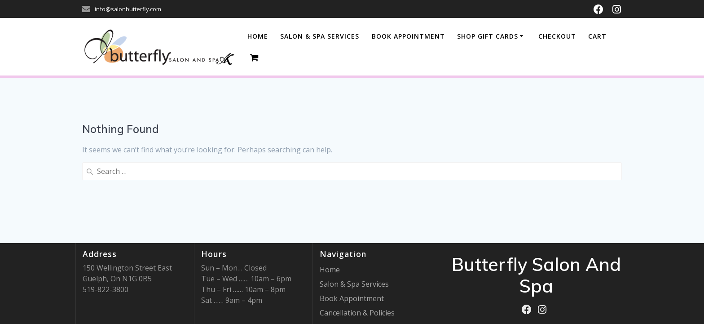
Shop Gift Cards (487, 36)
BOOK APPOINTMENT (408, 36)
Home (257, 36)
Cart (597, 36)
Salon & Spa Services (354, 284)
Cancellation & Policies (357, 313)
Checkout (557, 36)
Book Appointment (352, 298)
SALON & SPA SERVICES (319, 36)
